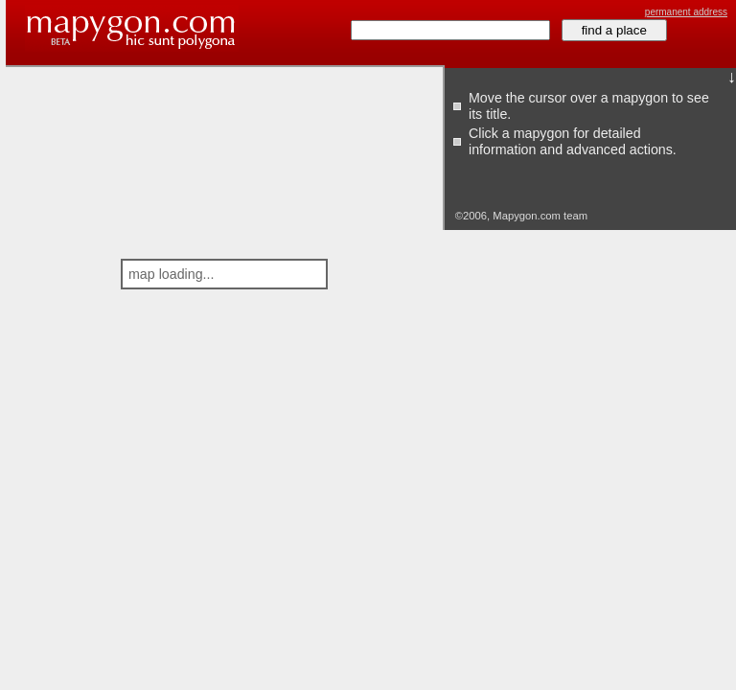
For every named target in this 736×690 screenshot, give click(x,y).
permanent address (686, 12)
